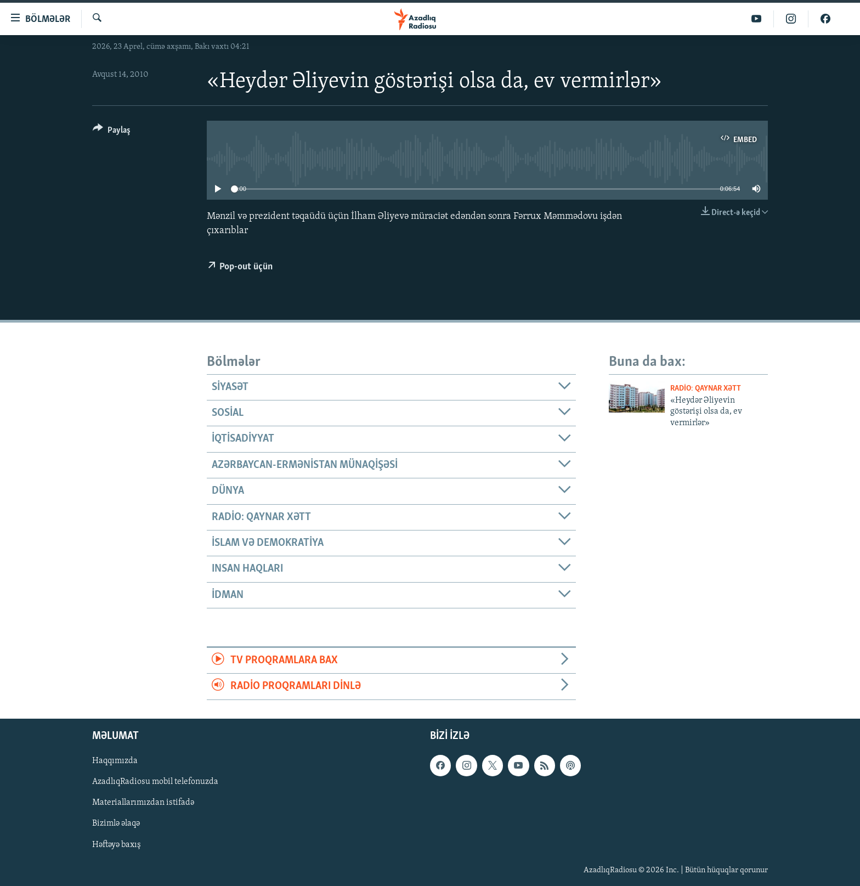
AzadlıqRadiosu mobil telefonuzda (155, 781)
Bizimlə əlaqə (116, 823)
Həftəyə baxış (116, 844)
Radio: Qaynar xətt (705, 389)
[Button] (112, 132)
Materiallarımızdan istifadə (143, 802)
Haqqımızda (115, 761)
